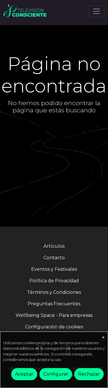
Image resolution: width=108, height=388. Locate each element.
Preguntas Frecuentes (54, 303)
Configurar (55, 374)
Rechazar (89, 374)
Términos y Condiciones (54, 292)
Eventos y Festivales (54, 269)
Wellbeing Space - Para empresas (54, 315)
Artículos (54, 246)
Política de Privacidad (54, 280)
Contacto (54, 257)
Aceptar (24, 374)
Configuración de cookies (54, 327)
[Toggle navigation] (96, 11)
